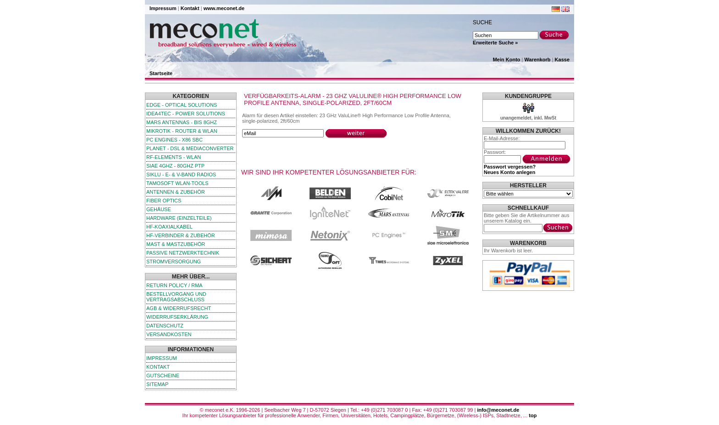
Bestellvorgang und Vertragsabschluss (176, 296)
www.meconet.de (224, 8)
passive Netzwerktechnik (182, 253)
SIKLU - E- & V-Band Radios (181, 174)
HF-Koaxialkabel (169, 226)
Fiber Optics (163, 200)
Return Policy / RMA (174, 285)
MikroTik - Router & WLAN (181, 131)
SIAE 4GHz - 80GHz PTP (175, 166)
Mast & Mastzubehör (175, 244)
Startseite (160, 73)
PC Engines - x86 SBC (174, 139)
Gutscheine (162, 375)
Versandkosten (168, 334)
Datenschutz (164, 325)
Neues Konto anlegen (509, 172)
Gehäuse (158, 209)
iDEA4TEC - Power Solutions (185, 113)
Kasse (562, 59)
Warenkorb (538, 59)
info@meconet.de (498, 410)
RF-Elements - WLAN (173, 157)
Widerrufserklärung (177, 317)
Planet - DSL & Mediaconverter (190, 148)
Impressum (163, 8)
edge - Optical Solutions (181, 105)
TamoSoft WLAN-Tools (177, 183)
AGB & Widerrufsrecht (178, 308)
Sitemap (157, 384)
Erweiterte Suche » (495, 42)
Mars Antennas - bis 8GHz (181, 122)
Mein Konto (506, 59)
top (532, 415)
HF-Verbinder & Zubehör (180, 235)
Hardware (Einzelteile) (178, 218)
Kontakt (190, 8)
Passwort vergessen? (510, 166)
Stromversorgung (173, 261)
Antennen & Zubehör (175, 192)
